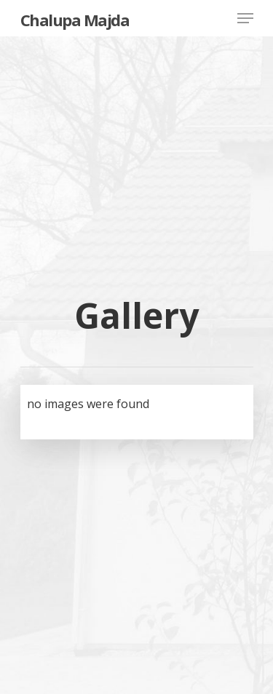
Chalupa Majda (75, 20)
